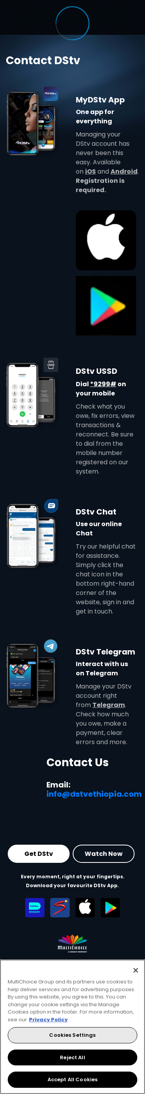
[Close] (135, 970)
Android (124, 171)
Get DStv (38, 853)
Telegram (108, 704)
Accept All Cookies (72, 1079)
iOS (90, 171)
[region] (72, 1026)
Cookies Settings (72, 1035)
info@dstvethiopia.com (94, 794)
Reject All (72, 1057)
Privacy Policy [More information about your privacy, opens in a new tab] (48, 1019)
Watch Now (104, 853)
